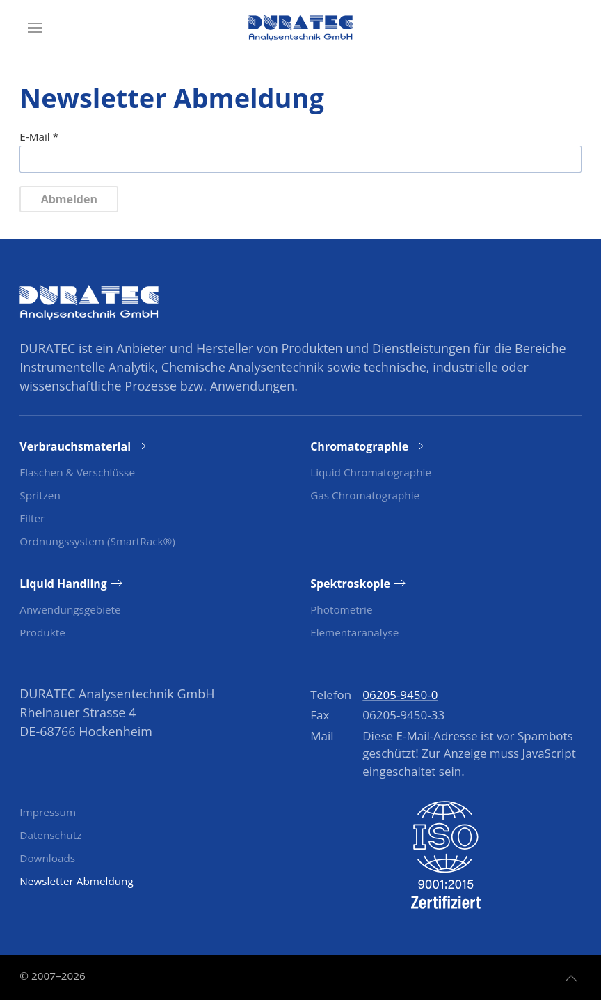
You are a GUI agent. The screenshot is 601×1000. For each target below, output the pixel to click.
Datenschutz (50, 835)
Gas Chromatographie (364, 495)
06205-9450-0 (400, 695)
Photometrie (341, 609)
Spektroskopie (350, 583)
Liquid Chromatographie (370, 472)
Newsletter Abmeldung (76, 881)
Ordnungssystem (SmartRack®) (97, 541)
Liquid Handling (63, 583)
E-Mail (38, 136)
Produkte (42, 632)
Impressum (47, 812)
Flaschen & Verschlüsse (77, 472)
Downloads (47, 858)
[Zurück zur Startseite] (300, 28)
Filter (32, 518)
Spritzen (39, 495)
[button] (34, 28)
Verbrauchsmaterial (75, 446)
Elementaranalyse (354, 632)
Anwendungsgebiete (69, 609)
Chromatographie (359, 446)
